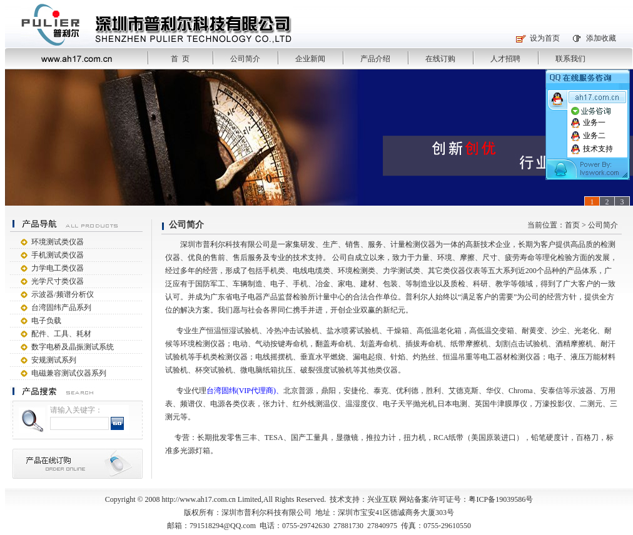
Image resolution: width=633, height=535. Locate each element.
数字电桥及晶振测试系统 (72, 346)
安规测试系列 (53, 360)
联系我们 (570, 58)
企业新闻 (310, 58)
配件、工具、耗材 (61, 333)
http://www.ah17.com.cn (199, 499)
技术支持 (591, 148)
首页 (572, 225)
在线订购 (440, 58)
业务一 (587, 122)
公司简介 (245, 58)
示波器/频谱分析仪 (62, 294)
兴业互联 (382, 499)
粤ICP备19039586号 (500, 499)
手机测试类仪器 (57, 255)
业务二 (587, 135)
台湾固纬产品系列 (61, 307)
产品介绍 (375, 58)
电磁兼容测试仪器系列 (68, 373)
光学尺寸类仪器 (57, 281)
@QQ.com (239, 525)
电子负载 (46, 320)
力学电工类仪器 (57, 268)
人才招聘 (505, 58)
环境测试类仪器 (57, 242)
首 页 (180, 58)
